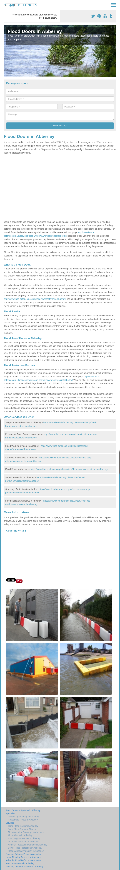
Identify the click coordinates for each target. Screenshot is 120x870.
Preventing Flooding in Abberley (23, 816)
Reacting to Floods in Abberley (23, 819)
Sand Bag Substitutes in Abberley (24, 838)
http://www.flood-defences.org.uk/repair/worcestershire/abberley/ (35, 299)
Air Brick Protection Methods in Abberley (27, 844)
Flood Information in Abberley (20, 863)
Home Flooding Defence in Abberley (23, 857)
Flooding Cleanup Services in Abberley (24, 866)
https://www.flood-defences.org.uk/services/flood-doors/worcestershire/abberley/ (69, 469)
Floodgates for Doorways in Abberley (26, 832)
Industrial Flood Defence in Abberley (23, 860)
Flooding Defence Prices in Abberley (23, 854)
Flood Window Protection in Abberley (26, 851)
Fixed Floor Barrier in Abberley (23, 829)
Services (10, 823)
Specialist (10, 813)
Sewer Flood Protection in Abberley (25, 848)
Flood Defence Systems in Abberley (23, 810)
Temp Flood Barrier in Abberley (23, 826)
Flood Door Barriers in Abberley (23, 841)
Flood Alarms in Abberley (20, 835)
